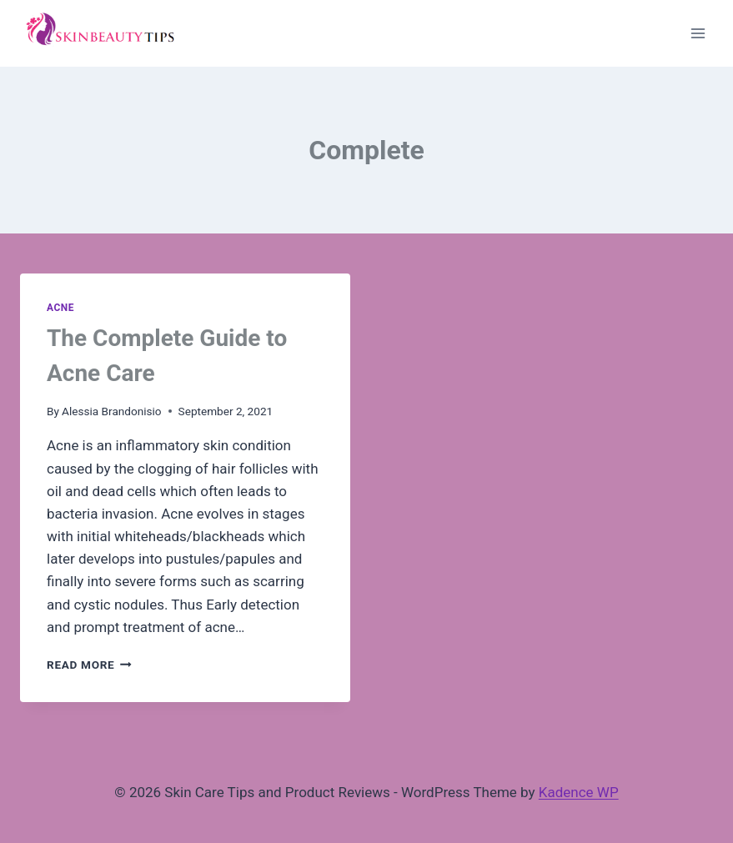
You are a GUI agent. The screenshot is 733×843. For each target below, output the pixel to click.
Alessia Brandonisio (112, 411)
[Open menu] (697, 33)
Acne (60, 308)
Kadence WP (579, 792)
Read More (89, 664)
